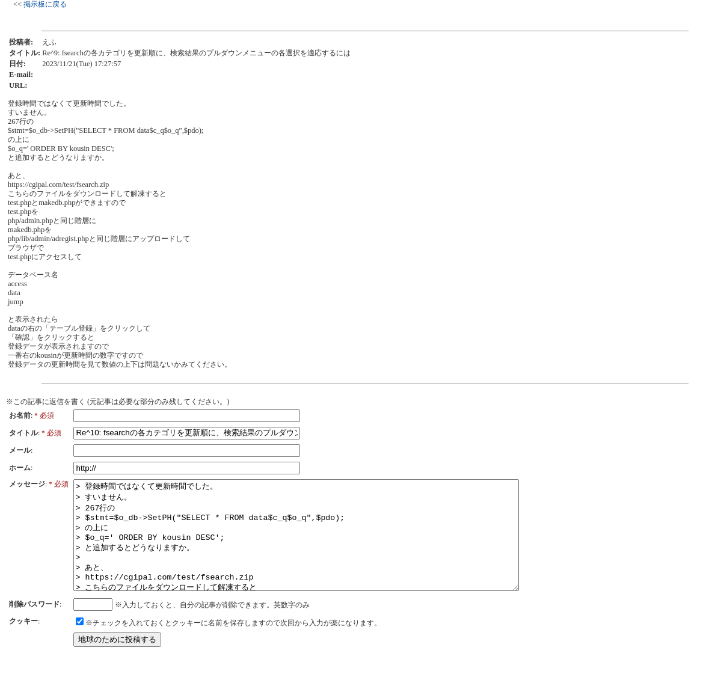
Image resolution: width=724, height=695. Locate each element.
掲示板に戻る (45, 4)
